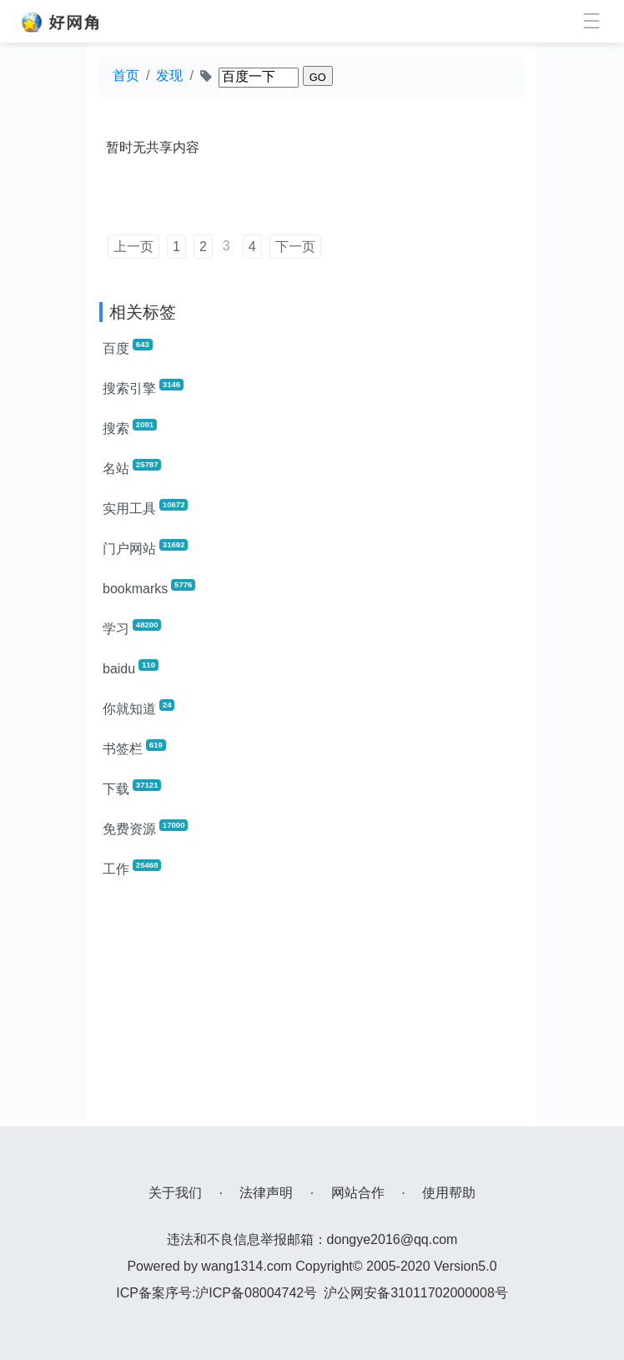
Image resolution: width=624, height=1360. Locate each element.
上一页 (133, 246)
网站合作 (358, 1193)
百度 (128, 347)
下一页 (295, 246)
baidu (131, 667)
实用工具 (145, 507)
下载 (132, 787)
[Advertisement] (312, 1009)
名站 (132, 467)
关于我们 (175, 1193)
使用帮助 (449, 1193)
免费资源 (145, 827)
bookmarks (149, 587)
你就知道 (138, 707)
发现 (169, 75)
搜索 (130, 427)
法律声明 (266, 1193)
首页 (126, 75)
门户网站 (145, 547)
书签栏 (134, 747)
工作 (132, 867)
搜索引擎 (143, 387)
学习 (132, 627)
